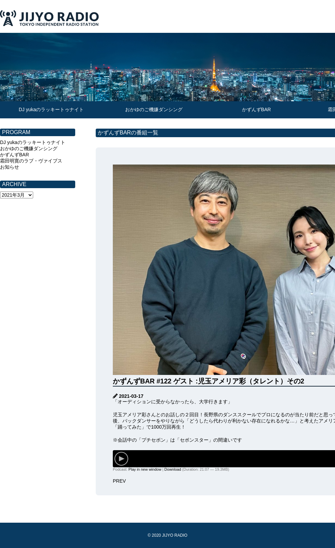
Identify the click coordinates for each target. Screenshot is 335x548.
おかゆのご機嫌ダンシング (154, 109)
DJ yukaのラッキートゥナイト (51, 109)
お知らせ (9, 167)
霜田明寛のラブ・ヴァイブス (31, 161)
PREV (119, 481)
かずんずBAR (256, 109)
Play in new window (145, 469)
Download (172, 469)
